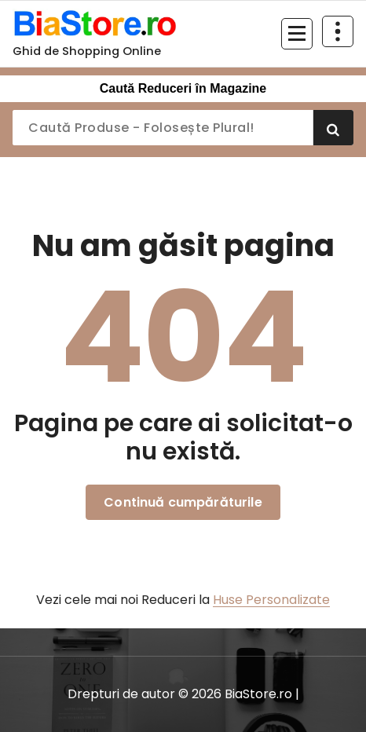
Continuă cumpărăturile (183, 502)
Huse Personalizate (271, 600)
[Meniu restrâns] (297, 33)
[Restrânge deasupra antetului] (337, 31)
